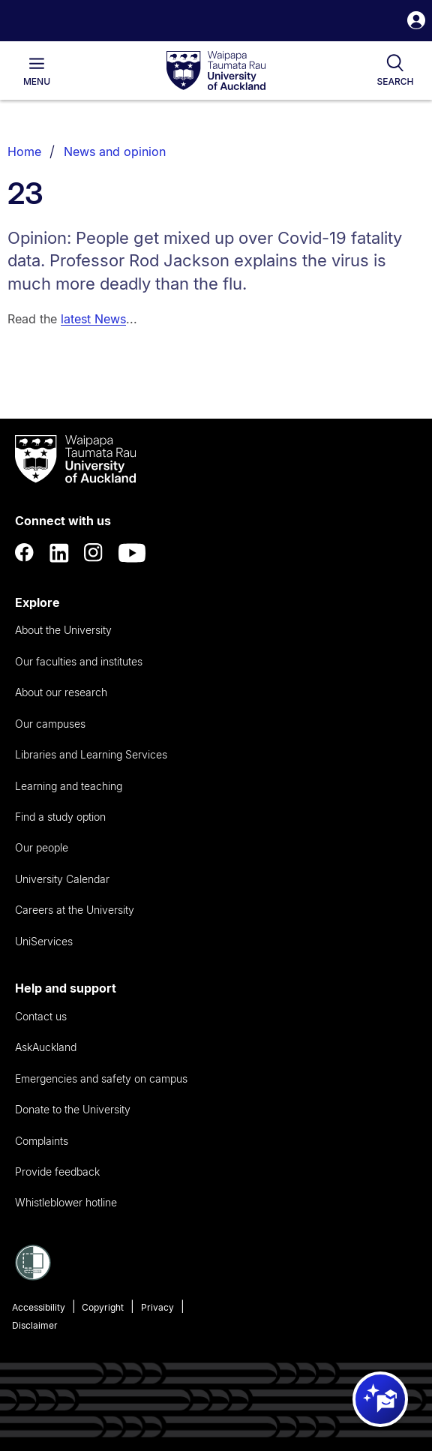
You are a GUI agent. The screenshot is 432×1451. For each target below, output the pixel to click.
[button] (416, 22)
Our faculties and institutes (78, 661)
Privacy (157, 1307)
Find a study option (60, 816)
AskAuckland (45, 1047)
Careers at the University (74, 909)
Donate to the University (72, 1109)
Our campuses (50, 723)
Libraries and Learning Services (91, 754)
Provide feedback (57, 1171)
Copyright (103, 1307)
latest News (93, 318)
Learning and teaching (68, 786)
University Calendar (62, 879)
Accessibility (38, 1307)
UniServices (44, 941)
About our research (61, 692)
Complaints (41, 1140)
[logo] (216, 71)
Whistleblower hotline (66, 1202)
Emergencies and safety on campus (101, 1078)
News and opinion (115, 151)
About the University (63, 629)
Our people (41, 847)
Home (24, 151)
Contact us (41, 1016)
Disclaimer (35, 1325)
